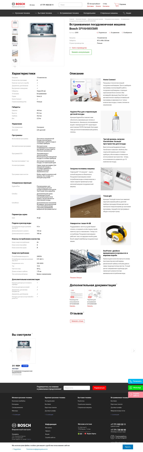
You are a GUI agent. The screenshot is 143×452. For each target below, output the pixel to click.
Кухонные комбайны (18, 398)
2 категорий (115, 411)
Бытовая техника (45, 13)
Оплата (98, 6)
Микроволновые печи (118, 407)
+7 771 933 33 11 (47, 5)
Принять (128, 447)
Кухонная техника (22, 13)
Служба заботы (50, 434)
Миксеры (15, 407)
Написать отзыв (77, 320)
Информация (50, 421)
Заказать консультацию (80, 52)
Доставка (90, 6)
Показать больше (76, 276)
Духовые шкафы (50, 407)
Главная (71, 19)
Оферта (29, 436)
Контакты (106, 6)
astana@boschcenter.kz (118, 439)
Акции (128, 13)
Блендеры (15, 401)
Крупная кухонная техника (95, 19)
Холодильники (89, 13)
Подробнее (17, 449)
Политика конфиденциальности (36, 449)
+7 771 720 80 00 (118, 426)
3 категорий (49, 411)
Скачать (72, 305)
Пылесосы (81, 398)
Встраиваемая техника (69, 13)
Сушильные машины (84, 401)
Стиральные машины (109, 13)
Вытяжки (48, 401)
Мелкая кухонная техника (22, 394)
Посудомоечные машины (112, 19)
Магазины (48, 424)
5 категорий (16, 411)
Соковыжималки (17, 404)
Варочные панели (51, 404)
